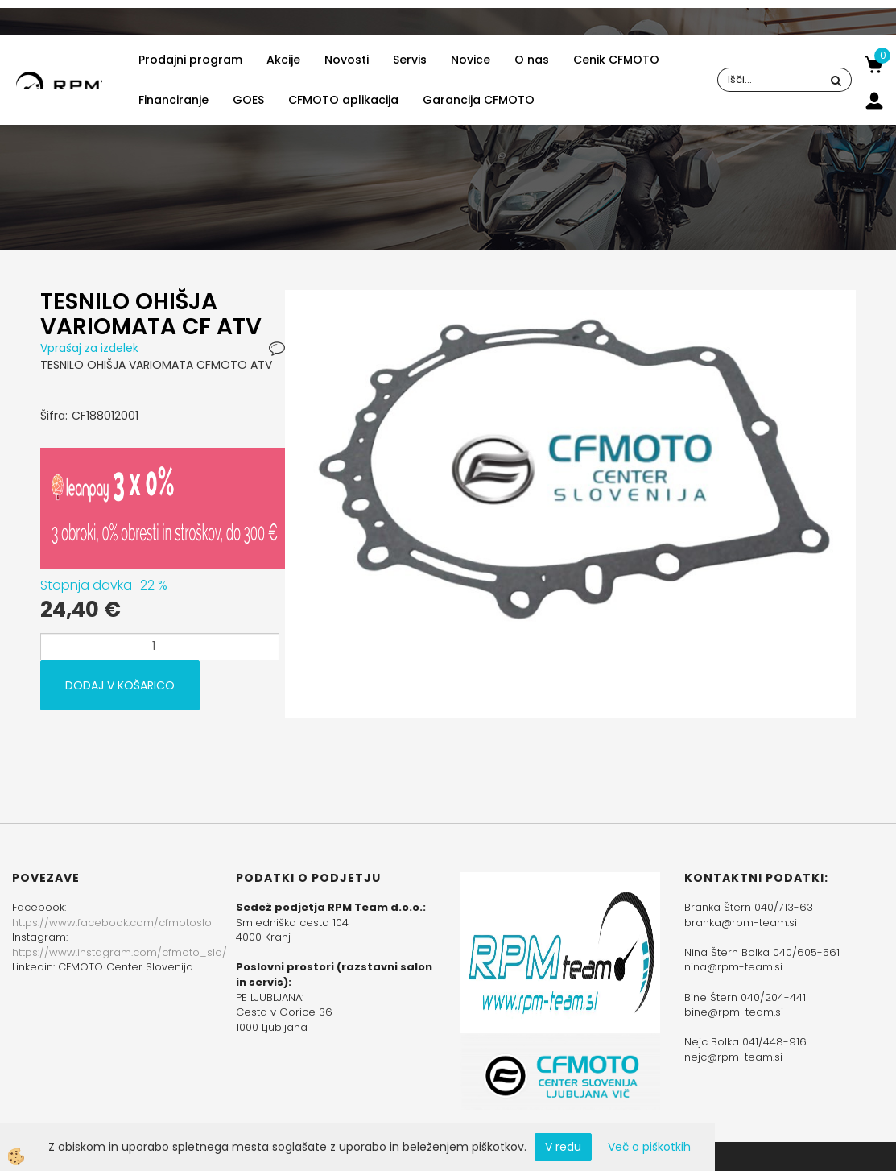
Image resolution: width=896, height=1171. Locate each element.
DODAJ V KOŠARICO (120, 685)
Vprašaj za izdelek (89, 348)
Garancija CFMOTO (479, 100)
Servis (410, 60)
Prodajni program (190, 60)
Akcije (283, 60)
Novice (470, 60)
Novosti (346, 60)
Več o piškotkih (649, 1147)
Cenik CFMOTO (616, 60)
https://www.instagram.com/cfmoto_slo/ (119, 952)
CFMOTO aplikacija (343, 100)
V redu (563, 1147)
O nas (531, 60)
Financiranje (173, 100)
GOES (248, 100)
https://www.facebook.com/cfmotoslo (112, 922)
